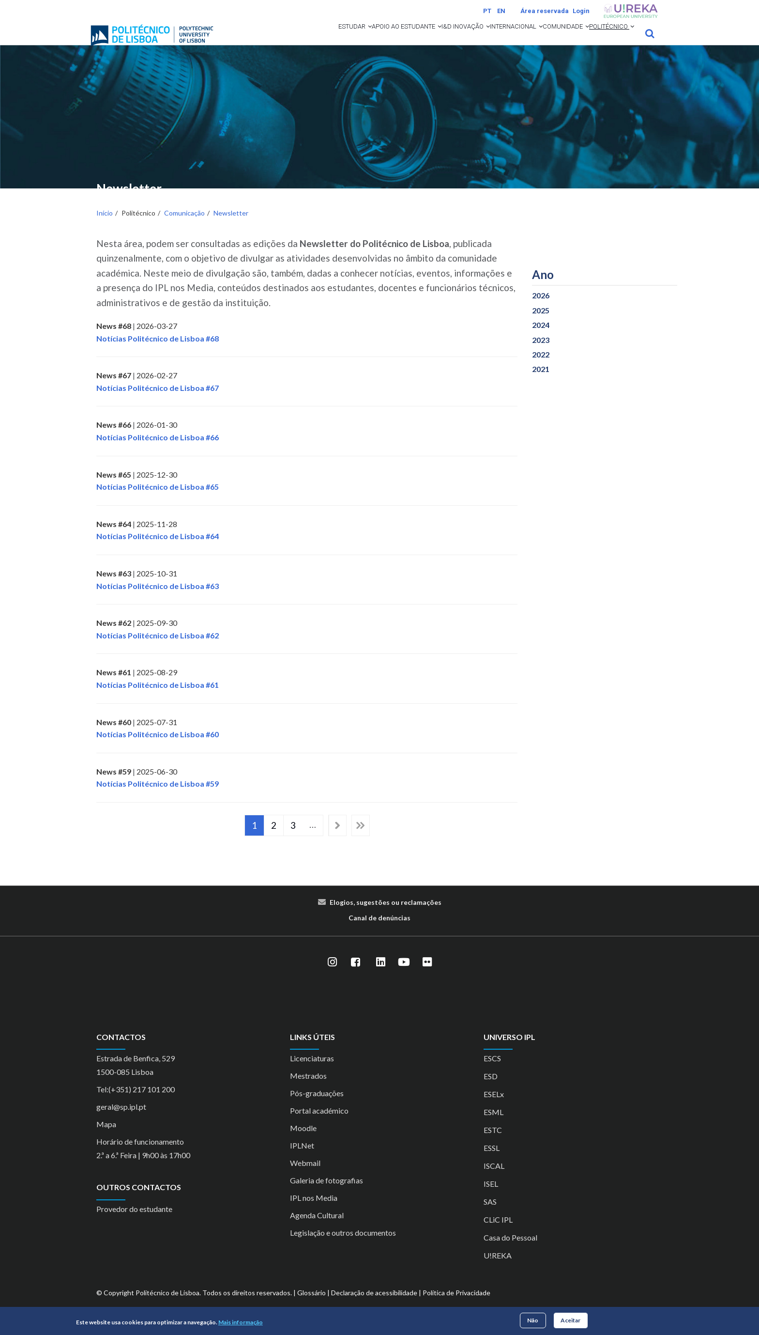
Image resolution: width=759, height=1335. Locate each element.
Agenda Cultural (317, 1228)
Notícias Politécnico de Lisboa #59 (157, 796)
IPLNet (302, 1158)
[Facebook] (355, 975)
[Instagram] (332, 975)
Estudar (262, 40)
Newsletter (230, 226)
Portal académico (319, 1123)
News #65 (113, 487)
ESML (493, 1125)
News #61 (113, 685)
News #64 (113, 536)
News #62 (113, 635)
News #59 (113, 784)
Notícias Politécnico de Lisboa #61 (157, 697)
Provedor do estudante (134, 1221)
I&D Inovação (408, 40)
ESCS (492, 1071)
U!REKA (498, 1268)
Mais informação (240, 1322)
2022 (540, 367)
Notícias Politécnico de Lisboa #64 (157, 549)
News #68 (113, 338)
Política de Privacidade (456, 1306)
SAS (490, 1214)
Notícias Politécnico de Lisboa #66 (157, 449)
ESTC (493, 1143)
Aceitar (570, 1320)
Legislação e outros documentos (343, 1245)
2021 (540, 382)
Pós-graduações (317, 1106)
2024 (540, 337)
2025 (540, 322)
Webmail (305, 1175)
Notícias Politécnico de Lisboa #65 (157, 499)
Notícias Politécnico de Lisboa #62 (157, 647)
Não (532, 1320)
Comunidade (541, 40)
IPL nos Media (313, 1210)
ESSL (492, 1160)
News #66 (113, 437)
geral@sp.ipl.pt (121, 1119)
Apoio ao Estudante (331, 40)
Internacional (475, 40)
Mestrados (308, 1088)
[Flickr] (427, 975)
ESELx (494, 1107)
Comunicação (184, 226)
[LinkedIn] (380, 975)
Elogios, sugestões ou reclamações (385, 915)
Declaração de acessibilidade (374, 1306)
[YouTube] (403, 975)
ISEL (491, 1196)
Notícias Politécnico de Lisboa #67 (157, 400)
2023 (540, 352)
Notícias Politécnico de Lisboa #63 (157, 598)
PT (487, 11)
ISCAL (494, 1178)
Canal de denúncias (379, 930)
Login (581, 11)
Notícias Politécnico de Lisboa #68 (157, 351)
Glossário (311, 1306)
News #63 (113, 585)
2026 (540, 308)
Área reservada (544, 11)
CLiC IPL (498, 1232)
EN (501, 11)
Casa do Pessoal (510, 1250)
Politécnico (603, 40)
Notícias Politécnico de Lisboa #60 (157, 747)
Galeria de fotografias (326, 1193)
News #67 (113, 388)
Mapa (106, 1137)
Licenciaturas (312, 1071)
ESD (491, 1089)
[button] (279, 39)
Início (104, 226)
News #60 (113, 734)
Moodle (303, 1141)
